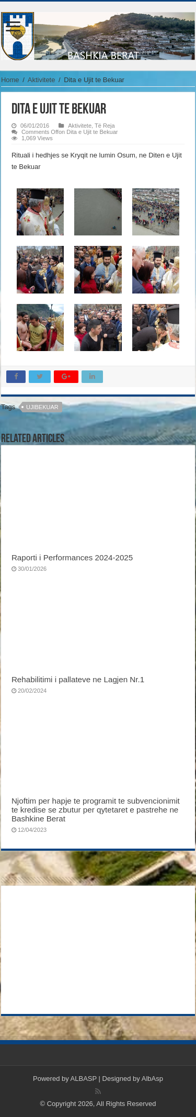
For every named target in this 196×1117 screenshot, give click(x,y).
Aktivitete (41, 80)
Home (10, 80)
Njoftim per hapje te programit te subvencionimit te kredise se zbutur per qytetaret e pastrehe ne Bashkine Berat (95, 809)
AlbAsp (152, 1078)
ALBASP (84, 1078)
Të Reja (105, 125)
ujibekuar (42, 407)
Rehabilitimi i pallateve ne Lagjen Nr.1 (77, 679)
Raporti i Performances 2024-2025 (72, 557)
